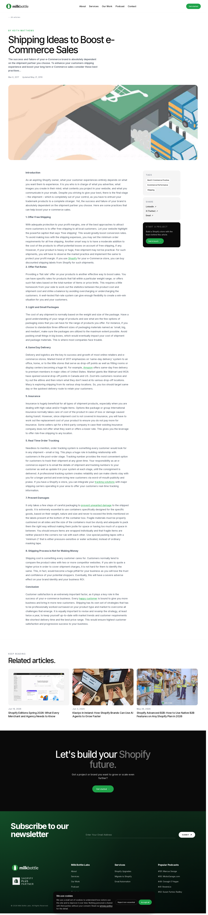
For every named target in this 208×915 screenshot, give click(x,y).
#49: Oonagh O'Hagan (168, 881)
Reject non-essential (126, 902)
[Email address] (130, 834)
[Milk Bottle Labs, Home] (17, 6)
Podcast (120, 6)
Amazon (88, 367)
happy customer (88, 598)
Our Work (107, 6)
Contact (132, 6)
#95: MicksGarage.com (169, 876)
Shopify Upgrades (123, 871)
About (82, 6)
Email (149, 215)
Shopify (72, 258)
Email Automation (122, 881)
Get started (193, 6)
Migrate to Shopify (123, 876)
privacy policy (106, 906)
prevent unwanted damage (96, 505)
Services (94, 6)
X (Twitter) (152, 211)
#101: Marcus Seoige (167, 871)
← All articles (14, 17)
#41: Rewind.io (164, 886)
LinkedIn (151, 206)
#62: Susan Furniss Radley (170, 892)
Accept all (145, 902)
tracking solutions (105, 482)
